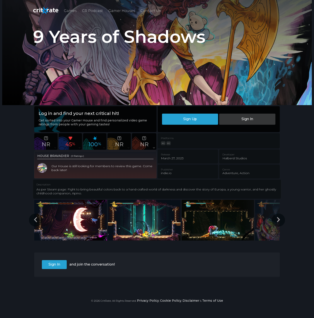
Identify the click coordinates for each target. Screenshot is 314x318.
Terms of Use (212, 301)
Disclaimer (191, 301)
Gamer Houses (121, 11)
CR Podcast (92, 11)
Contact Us (150, 11)
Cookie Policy (170, 301)
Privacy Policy (148, 301)
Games (70, 11)
